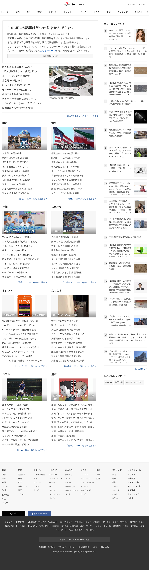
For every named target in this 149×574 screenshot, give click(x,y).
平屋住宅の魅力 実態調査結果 (16, 413)
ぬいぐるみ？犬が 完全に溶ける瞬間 (68, 347)
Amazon (108, 382)
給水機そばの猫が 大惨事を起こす (67, 352)
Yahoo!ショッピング (134, 382)
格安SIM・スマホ (137, 522)
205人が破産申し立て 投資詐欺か (19, 71)
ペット (68, 494)
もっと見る (141, 369)
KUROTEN (20, 522)
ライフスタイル (87, 482)
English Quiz (70, 486)
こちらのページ (48, 50)
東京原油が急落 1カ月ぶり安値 (17, 189)
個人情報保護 (83, 547)
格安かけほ (32, 526)
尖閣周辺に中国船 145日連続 (16, 180)
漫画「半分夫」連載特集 (63, 435)
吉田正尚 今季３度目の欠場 (64, 246)
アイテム (106, 522)
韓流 (20, 490)
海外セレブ (22, 486)
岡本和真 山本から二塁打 (63, 250)
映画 (20, 478)
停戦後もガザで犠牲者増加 (64, 162)
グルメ (52, 490)
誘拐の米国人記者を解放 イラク (66, 189)
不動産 (125, 526)
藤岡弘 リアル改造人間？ (14, 250)
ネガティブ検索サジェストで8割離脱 (20, 440)
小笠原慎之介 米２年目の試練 (65, 277)
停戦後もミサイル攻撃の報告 (65, 153)
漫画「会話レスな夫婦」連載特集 (67, 431)
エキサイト (143, 4)
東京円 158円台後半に (13, 80)
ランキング (122, 12)
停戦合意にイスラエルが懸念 (65, 166)
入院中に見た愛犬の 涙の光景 (65, 329)
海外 (29, 12)
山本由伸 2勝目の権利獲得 (16, 94)
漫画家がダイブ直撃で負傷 (15, 404)
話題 (98, 478)
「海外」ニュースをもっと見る (81, 199)
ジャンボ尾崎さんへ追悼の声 (65, 268)
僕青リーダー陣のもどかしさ (17, 89)
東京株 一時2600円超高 (13, 184)
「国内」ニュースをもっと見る (32, 199)
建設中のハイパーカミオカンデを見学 (20, 347)
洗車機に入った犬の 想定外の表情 (67, 360)
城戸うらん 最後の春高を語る (65, 263)
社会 (4, 474)
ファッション (55, 494)
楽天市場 (119, 382)
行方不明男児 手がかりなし (15, 166)
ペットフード (60, 530)
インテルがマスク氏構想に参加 (66, 180)
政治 (4, 482)
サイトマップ (133, 494)
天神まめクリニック (82, 522)
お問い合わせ (104, 547)
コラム (96, 12)
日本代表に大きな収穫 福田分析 (66, 272)
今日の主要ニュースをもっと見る (82, 116)
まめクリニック (65, 522)
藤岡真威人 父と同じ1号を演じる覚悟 (20, 259)
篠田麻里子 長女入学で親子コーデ (18, 277)
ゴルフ (36, 486)
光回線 (22, 526)
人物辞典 (131, 490)
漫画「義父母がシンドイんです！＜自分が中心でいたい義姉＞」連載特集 (73, 440)
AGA (71, 530)
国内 (18, 12)
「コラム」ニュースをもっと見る (31, 450)
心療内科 (97, 522)
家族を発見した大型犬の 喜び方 (66, 343)
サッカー (37, 482)
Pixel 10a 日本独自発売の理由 (16, 343)
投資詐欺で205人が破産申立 (16, 175)
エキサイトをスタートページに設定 (74, 539)
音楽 (20, 482)
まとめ (5, 486)
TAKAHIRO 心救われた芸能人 (16, 237)
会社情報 (42, 547)
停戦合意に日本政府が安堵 (15, 162)
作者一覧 (131, 478)
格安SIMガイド (11, 526)
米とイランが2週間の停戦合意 (66, 171)
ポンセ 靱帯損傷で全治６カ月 (65, 259)
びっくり (69, 474)
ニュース (5, 12)
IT (50, 486)
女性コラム (85, 478)
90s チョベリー (87, 490)
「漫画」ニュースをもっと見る (81, 445)
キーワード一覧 (134, 486)
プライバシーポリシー (67, 547)
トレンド (68, 12)
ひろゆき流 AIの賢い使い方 (16, 85)
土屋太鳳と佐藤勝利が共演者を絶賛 (19, 241)
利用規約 (51, 547)
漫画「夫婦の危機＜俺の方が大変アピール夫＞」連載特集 (73, 409)
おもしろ (82, 12)
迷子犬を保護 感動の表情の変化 (66, 356)
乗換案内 (116, 526)
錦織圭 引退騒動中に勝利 (63, 255)
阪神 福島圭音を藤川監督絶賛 (65, 241)
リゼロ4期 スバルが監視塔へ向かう (19, 338)
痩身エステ (79, 530)
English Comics (71, 490)
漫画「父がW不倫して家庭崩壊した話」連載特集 (73, 422)
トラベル (84, 486)
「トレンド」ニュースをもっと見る (30, 366)
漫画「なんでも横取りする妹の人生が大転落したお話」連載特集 (73, 418)
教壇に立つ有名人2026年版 (15, 422)
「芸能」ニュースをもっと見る (32, 282)
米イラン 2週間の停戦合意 (16, 76)
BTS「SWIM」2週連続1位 (15, 272)
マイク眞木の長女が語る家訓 (16, 263)
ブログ (115, 522)
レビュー (53, 474)
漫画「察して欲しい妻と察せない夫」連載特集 (73, 404)
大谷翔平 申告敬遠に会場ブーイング (21, 99)
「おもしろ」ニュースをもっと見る (79, 366)
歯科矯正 (134, 526)
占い (82, 526)
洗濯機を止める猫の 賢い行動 (65, 338)
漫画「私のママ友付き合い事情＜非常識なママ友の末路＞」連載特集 (73, 413)
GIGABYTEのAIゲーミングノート (18, 352)
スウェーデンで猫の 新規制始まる (67, 334)
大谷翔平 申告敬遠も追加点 (64, 237)
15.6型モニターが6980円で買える (18, 325)
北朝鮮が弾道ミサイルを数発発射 (67, 175)
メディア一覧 (133, 482)
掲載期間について (50, 56)
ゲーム (52, 482)
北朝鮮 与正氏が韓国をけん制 (65, 158)
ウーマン (89, 526)
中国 (4, 499)
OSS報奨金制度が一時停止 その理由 (20, 321)
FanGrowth (52, 522)
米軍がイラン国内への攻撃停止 (66, 184)
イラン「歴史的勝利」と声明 (65, 193)
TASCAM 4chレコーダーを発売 (17, 356)
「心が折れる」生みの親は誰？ (17, 255)
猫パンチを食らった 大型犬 (64, 325)
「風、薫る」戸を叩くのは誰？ (17, 246)
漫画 (108, 12)
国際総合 (6, 495)
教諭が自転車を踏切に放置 (15, 158)
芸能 (40, 12)
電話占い (124, 522)
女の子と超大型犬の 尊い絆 (64, 321)
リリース (131, 474)
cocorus (55, 526)
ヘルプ (130, 498)
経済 (4, 478)
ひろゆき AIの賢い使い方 (14, 435)
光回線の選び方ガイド (36, 522)
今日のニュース (141, 12)
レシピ (98, 526)
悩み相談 (64, 526)
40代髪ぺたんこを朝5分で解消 (17, 418)
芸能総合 (21, 474)
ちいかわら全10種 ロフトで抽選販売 (20, 334)
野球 (35, 478)
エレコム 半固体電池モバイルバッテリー (22, 360)
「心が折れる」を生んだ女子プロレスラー (23, 103)
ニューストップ (130, 4)
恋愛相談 (74, 526)
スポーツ (53, 12)
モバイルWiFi (44, 526)
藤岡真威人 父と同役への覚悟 (17, 108)
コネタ (68, 478)
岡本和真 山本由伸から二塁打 (17, 67)
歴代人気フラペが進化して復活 (17, 409)
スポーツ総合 (39, 474)
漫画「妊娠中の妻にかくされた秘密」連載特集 (73, 427)
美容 (142, 526)
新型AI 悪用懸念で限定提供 (15, 193)
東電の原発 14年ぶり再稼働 (15, 171)
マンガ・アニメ (55, 478)
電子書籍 (90, 530)
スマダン (84, 474)
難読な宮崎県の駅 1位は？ (15, 427)
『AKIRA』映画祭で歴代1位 (15, 268)
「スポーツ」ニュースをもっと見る (79, 282)
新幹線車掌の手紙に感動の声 (16, 444)
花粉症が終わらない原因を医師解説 (19, 431)
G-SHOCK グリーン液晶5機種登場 (19, 329)
